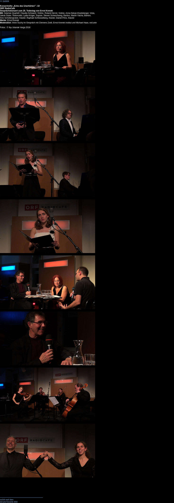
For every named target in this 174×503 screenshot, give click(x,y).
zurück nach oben (6, 500)
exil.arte (3, 502)
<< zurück (4, 1)
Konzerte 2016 (12, 502)
